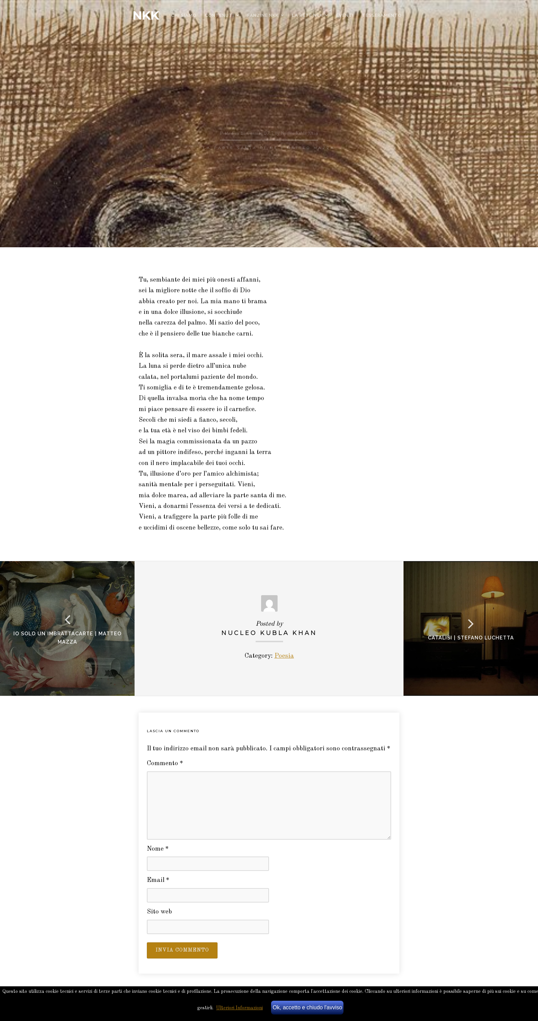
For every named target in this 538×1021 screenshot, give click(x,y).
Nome (158, 849)
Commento (165, 763)
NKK (145, 15)
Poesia (284, 656)
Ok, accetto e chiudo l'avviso (307, 1007)
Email (158, 880)
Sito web (159, 912)
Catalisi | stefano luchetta (471, 637)
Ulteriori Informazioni (239, 1008)
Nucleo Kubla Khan (269, 632)
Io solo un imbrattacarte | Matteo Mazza (67, 638)
